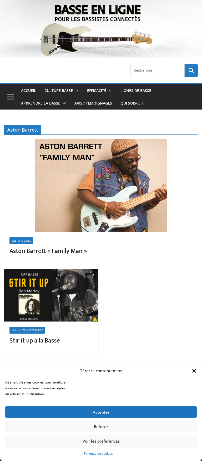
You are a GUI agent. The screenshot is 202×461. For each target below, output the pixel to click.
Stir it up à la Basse (34, 340)
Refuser (101, 426)
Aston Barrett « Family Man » (48, 251)
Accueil (28, 90)
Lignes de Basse (135, 90)
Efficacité (96, 90)
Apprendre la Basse (40, 103)
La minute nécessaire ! (27, 330)
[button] (194, 371)
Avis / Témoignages (93, 103)
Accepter (101, 412)
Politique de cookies (98, 453)
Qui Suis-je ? (131, 103)
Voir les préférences (101, 441)
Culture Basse (58, 90)
